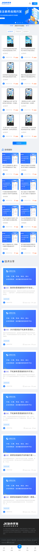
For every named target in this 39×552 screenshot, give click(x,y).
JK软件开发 (9, 57)
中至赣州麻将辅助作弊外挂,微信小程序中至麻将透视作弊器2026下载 (10, 193)
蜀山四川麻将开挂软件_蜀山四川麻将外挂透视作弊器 (10, 219)
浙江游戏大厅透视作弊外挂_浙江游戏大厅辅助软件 (28, 192)
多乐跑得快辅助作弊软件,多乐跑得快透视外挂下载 (28, 245)
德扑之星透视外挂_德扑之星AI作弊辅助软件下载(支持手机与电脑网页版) (10, 167)
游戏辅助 (5, 170)
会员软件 (5, 53)
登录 (35, 3)
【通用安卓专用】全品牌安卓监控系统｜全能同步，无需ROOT (28, 102)
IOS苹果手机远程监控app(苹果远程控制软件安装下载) (10, 76)
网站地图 (10, 542)
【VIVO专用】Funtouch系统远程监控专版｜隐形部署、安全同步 (28, 129)
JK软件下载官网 (11, 540)
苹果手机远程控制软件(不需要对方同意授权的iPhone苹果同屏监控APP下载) (28, 76)
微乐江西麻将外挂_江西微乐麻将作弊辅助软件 (10, 245)
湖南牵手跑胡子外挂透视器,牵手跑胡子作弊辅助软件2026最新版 (28, 167)
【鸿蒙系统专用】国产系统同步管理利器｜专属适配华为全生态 (10, 102)
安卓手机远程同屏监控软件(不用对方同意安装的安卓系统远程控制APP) (28, 50)
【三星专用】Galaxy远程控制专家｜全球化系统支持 (10, 129)
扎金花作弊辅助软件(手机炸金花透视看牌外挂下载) (28, 219)
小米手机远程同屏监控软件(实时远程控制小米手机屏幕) (10, 50)
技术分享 (6, 299)
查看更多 (19, 143)
